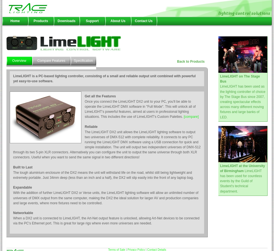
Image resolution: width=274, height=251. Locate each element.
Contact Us (143, 21)
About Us (117, 21)
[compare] (191, 117)
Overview (19, 61)
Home (15, 21)
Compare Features (51, 61)
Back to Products (191, 62)
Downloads (66, 21)
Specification (83, 61)
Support (92, 21)
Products (41, 21)
